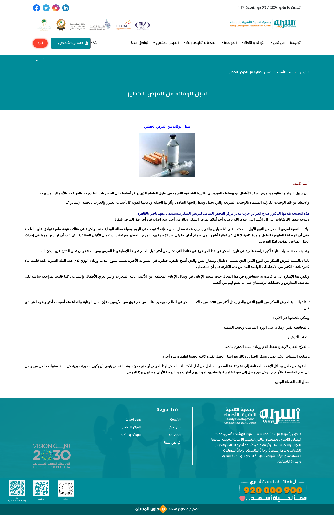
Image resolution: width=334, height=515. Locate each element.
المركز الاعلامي (167, 43)
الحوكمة (230, 43)
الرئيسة (295, 43)
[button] (94, 43)
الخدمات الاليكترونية (201, 43)
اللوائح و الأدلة (254, 43)
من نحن (279, 43)
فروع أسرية (133, 420)
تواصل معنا (139, 43)
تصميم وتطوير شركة (167, 509)
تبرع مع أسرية (40, 44)
